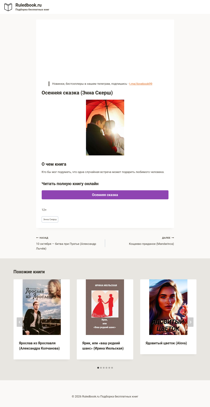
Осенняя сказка (105, 195)
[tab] (98, 368)
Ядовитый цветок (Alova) (166, 343)
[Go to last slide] (20, 322)
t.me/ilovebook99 (140, 83)
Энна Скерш (50, 219)
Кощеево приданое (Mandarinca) (141, 240)
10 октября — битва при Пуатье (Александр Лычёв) (69, 242)
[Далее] (190, 322)
